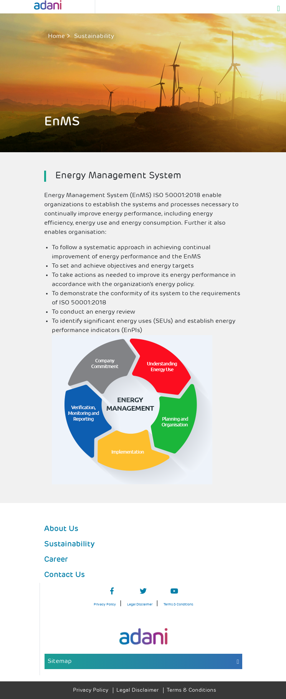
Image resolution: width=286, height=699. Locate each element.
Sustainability (69, 544)
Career (56, 560)
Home (56, 36)
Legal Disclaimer (139, 604)
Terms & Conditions (178, 604)
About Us (61, 529)
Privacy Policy (105, 604)
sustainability (94, 36)
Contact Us (64, 575)
